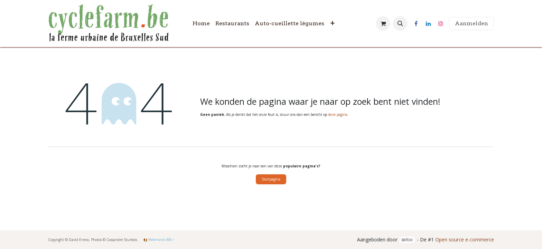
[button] (400, 23)
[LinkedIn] (428, 23)
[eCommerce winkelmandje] (383, 23)
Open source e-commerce (464, 239)
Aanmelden (471, 23)
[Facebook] (415, 23)
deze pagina (337, 114)
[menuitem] (201, 23)
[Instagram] (440, 23)
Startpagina (271, 179)
